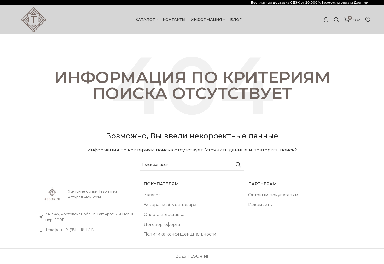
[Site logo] (34, 19)
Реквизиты (260, 204)
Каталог (152, 194)
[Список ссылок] (87, 230)
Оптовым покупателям (273, 194)
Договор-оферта (162, 224)
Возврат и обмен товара (170, 204)
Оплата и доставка (164, 214)
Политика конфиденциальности (180, 234)
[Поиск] (336, 20)
